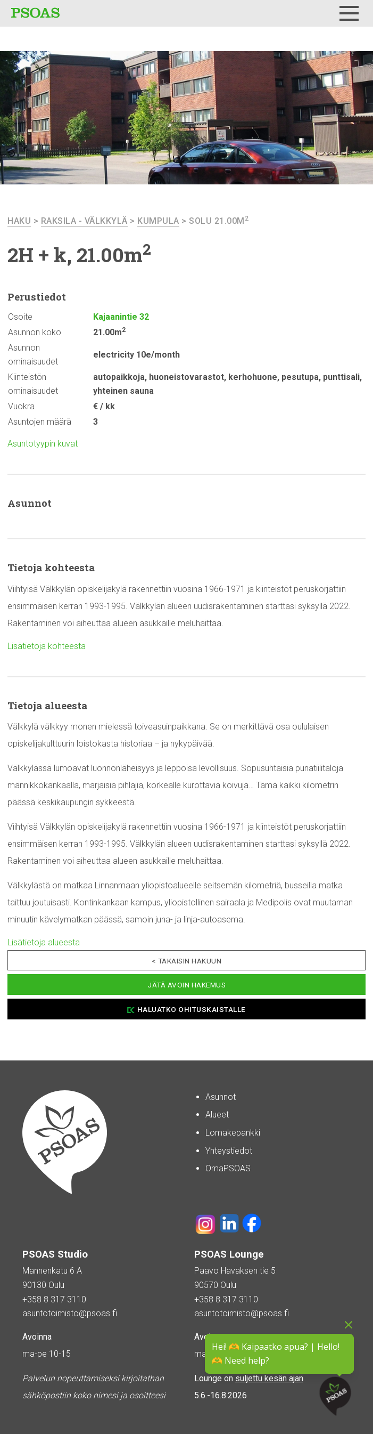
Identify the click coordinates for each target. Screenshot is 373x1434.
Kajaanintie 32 (121, 317)
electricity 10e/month (136, 355)
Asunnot (220, 1097)
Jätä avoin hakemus (186, 985)
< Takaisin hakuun (187, 961)
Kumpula (158, 221)
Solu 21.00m (218, 221)
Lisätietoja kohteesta (46, 646)
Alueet (217, 1114)
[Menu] (349, 13)
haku (19, 221)
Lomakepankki (232, 1133)
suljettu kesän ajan (269, 1378)
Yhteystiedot (228, 1151)
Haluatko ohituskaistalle (191, 1009)
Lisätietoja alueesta (43, 942)
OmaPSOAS (228, 1168)
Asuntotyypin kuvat (42, 444)
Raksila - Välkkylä (84, 221)
